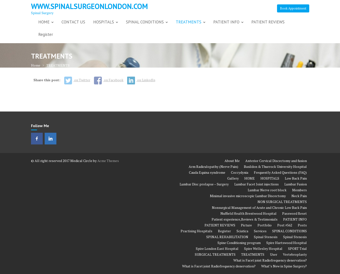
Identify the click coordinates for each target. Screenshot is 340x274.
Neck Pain (299, 195)
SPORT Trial (297, 248)
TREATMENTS (188, 22)
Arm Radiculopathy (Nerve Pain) (213, 166)
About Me (232, 160)
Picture (246, 225)
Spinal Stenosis (266, 236)
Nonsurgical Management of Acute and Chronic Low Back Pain (259, 207)
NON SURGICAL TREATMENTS (282, 201)
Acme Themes (108, 160)
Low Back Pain (296, 178)
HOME (44, 22)
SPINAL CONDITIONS (145, 22)
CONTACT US (73, 22)
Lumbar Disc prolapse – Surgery (204, 184)
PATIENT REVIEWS (268, 22)
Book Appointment (293, 8)
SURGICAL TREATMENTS (215, 254)
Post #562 (284, 225)
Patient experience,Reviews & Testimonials (245, 219)
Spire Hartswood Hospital (286, 242)
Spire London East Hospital (217, 248)
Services (260, 231)
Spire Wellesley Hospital (263, 248)
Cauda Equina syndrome (207, 172)
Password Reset (294, 213)
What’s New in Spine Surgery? (284, 266)
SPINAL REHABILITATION (227, 236)
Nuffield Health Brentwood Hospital (248, 213)
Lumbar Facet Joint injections (256, 184)
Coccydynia (239, 172)
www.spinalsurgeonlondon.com (89, 6)
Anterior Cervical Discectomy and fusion (276, 160)
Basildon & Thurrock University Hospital (275, 166)
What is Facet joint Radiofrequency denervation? (270, 260)
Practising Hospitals (196, 231)
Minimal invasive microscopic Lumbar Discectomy (248, 195)
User (273, 254)
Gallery (233, 178)
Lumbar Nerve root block (267, 190)
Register (45, 34)
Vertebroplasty (295, 254)
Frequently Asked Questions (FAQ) (280, 172)
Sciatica (242, 231)
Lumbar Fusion (295, 184)
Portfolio (265, 225)
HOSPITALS (103, 22)
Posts (302, 225)
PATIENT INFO (226, 22)
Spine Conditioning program (239, 242)
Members (299, 190)
